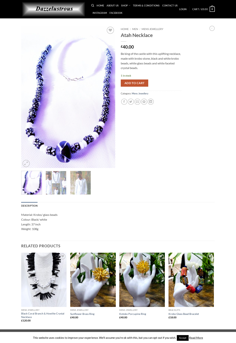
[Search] (92, 5)
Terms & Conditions (146, 5)
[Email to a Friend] (137, 102)
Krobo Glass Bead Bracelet (184, 313)
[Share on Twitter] (131, 102)
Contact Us (170, 5)
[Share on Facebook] (124, 102)
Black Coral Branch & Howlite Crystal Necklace (42, 315)
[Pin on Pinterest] (144, 102)
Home (100, 5)
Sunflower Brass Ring (82, 313)
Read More (196, 337)
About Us (113, 5)
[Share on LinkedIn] (151, 102)
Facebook (116, 12)
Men (135, 29)
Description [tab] (29, 205)
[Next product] (212, 28)
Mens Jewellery (152, 29)
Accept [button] (182, 337)
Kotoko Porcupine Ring (132, 313)
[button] (183, 9)
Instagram (100, 12)
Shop (125, 5)
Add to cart (134, 83)
